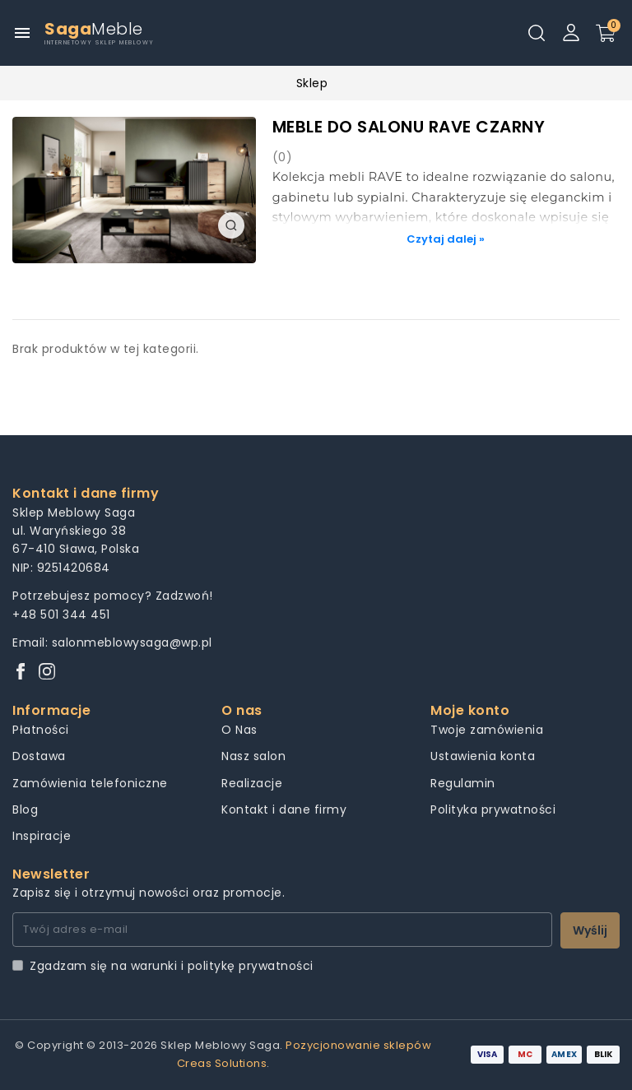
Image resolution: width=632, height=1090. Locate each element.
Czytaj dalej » (446, 239)
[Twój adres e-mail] (282, 929)
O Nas (239, 729)
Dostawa (39, 756)
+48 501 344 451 (61, 614)
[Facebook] (20, 672)
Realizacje (251, 783)
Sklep (312, 83)
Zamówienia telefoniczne (90, 783)
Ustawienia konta (482, 756)
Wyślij (590, 930)
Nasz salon (253, 756)
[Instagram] (47, 672)
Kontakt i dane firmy (283, 809)
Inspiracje (41, 836)
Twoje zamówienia (486, 729)
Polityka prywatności (492, 809)
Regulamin (462, 783)
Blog (25, 809)
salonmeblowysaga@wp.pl (132, 642)
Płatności (40, 729)
